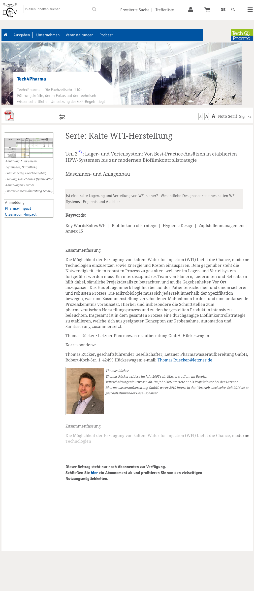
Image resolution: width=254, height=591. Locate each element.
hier (94, 472)
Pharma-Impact (18, 208)
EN (232, 9)
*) (80, 152)
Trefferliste (165, 9)
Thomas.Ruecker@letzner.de (185, 360)
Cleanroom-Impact (20, 214)
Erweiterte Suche (134, 9)
